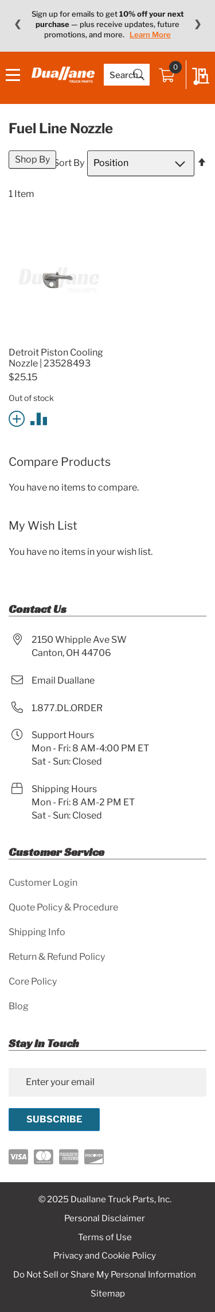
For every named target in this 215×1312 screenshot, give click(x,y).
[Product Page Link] (57, 338)
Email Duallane (63, 680)
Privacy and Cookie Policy (104, 1256)
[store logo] (63, 74)
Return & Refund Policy (57, 956)
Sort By (68, 162)
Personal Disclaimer (104, 1218)
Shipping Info (37, 932)
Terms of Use (105, 1237)
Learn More (150, 34)
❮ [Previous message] (17, 24)
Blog (19, 1006)
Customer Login (43, 882)
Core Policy (33, 981)
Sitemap (108, 1293)
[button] (19, 418)
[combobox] (126, 74)
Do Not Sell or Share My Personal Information (104, 1274)
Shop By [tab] (32, 159)
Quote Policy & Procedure (63, 907)
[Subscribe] (54, 1119)
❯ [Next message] (197, 24)
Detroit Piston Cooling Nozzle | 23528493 (56, 358)
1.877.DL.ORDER (67, 708)
